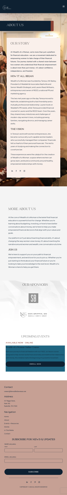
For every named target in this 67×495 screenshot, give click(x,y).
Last (35, 447)
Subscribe (33, 472)
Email (10, 457)
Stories (6, 427)
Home (6, 417)
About (6, 420)
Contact (7, 434)
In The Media (9, 430)
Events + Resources (11, 424)
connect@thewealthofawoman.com (15, 391)
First (6, 447)
